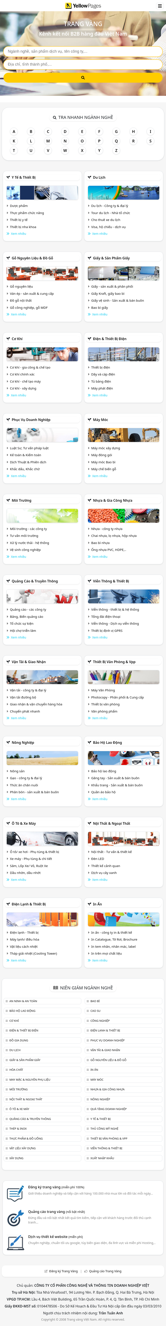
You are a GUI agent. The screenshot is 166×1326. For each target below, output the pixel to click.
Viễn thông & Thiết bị (111, 581)
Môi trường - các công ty (28, 529)
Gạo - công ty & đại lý (26, 778)
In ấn (97, 904)
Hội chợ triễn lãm (23, 630)
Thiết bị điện (100, 367)
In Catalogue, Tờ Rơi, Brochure (114, 939)
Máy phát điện (102, 388)
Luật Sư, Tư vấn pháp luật (29, 448)
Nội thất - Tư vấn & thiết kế (111, 852)
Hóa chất (16, 1070)
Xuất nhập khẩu (102, 1158)
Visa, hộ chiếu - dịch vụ (108, 227)
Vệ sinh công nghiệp (25, 549)
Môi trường (21, 500)
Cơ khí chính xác (22, 374)
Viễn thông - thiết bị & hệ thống (115, 609)
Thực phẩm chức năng (27, 213)
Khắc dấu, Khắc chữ (25, 469)
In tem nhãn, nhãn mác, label (113, 946)
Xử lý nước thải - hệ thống (29, 543)
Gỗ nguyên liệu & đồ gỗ (32, 258)
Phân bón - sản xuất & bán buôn (34, 792)
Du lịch (99, 177)
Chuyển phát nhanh (25, 711)
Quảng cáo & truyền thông (35, 581)
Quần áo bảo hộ (103, 792)
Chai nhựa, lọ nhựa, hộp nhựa (114, 535)
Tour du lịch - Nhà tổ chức (110, 213)
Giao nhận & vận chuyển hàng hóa (36, 704)
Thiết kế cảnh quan (105, 866)
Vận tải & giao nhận (29, 661)
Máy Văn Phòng (103, 690)
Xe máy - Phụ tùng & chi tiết (31, 858)
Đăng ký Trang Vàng (63, 1271)
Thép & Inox (18, 1128)
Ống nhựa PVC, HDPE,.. (108, 549)
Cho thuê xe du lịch (105, 220)
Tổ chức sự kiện (22, 623)
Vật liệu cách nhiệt (24, 946)
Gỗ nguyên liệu (21, 286)
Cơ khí (17, 338)
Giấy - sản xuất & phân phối (112, 286)
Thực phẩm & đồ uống (26, 1138)
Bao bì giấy (99, 307)
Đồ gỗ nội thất (21, 300)
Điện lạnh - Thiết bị (24, 932)
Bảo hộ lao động (107, 742)
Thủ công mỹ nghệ (104, 1128)
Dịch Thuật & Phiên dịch (28, 462)
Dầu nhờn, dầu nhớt (25, 872)
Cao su (95, 1011)
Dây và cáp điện (103, 374)
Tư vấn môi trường (24, 535)
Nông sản (17, 771)
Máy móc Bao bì (103, 462)
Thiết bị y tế (19, 220)
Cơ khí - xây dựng (23, 388)
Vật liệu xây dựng (22, 1148)
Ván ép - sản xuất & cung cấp (32, 293)
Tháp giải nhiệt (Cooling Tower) (33, 953)
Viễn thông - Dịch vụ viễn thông (115, 623)
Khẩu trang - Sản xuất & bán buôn (117, 785)
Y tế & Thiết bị (23, 177)
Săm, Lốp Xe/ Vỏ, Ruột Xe (29, 866)
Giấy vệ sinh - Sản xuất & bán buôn (117, 300)
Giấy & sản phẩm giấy (111, 258)
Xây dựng (16, 1158)
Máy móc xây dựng (105, 448)
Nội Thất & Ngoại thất (111, 823)
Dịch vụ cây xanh (104, 872)
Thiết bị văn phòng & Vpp (114, 661)
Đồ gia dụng (18, 1040)
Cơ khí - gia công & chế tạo (30, 367)
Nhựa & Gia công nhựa (112, 500)
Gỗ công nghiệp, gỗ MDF (29, 307)
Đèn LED (97, 858)
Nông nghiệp (23, 742)
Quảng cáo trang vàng (56, 1211)
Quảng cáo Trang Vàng (105, 1271)
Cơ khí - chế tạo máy (25, 381)
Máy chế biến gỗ (103, 469)
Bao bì (95, 1001)
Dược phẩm (19, 205)
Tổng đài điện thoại (105, 616)
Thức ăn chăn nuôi (24, 785)
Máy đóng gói (101, 455)
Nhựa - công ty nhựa (107, 529)
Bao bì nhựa (100, 543)
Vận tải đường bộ (23, 697)
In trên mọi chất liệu (106, 953)
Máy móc (100, 419)
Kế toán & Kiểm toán (25, 455)
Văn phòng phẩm (104, 711)
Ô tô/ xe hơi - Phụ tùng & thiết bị (34, 852)
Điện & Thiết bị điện (109, 338)
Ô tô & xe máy (24, 823)
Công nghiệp (100, 1021)
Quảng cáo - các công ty (28, 609)
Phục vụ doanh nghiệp (31, 419)
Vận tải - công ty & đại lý (28, 690)
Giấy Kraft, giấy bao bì (107, 293)
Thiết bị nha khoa (23, 227)
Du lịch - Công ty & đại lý (109, 205)
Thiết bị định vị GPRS (107, 630)
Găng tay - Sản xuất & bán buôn (115, 778)
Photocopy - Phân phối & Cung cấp (117, 697)
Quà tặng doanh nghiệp (108, 1109)
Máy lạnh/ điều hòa (24, 939)
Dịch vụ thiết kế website (55, 1236)
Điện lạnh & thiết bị (29, 904)
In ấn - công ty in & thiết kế (111, 932)
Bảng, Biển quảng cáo (26, 616)
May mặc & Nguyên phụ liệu (29, 1080)
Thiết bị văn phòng (105, 704)
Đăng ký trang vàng (56, 1187)
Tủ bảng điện (101, 381)
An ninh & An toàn (23, 1001)
